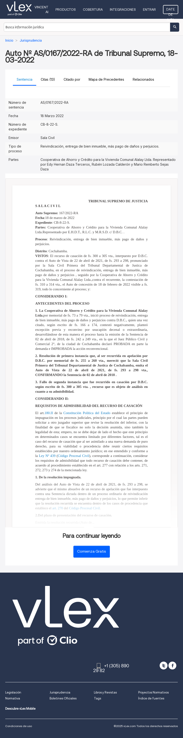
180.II (49, 413)
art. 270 (57, 508)
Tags (97, 698)
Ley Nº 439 (47, 456)
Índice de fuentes (151, 698)
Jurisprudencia (60, 692)
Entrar (149, 9)
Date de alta (170, 10)
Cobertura (93, 9)
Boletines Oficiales (63, 698)
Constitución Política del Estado (86, 413)
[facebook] (172, 665)
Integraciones (123, 9)
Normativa (12, 698)
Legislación (13, 692)
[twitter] (164, 665)
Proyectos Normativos (153, 692)
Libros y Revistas (105, 692)
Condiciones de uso (18, 726)
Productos (66, 9)
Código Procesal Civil (73, 456)
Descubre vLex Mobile (20, 708)
